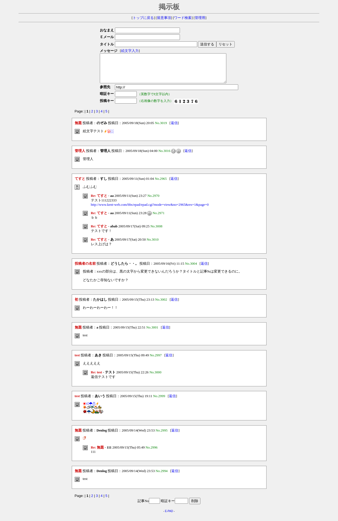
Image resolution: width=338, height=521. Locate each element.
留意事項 (164, 18)
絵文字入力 (128, 51)
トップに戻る (143, 18)
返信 (174, 129)
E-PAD (169, 516)
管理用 (200, 18)
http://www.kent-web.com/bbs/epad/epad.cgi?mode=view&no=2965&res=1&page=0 (150, 210)
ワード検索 (183, 18)
